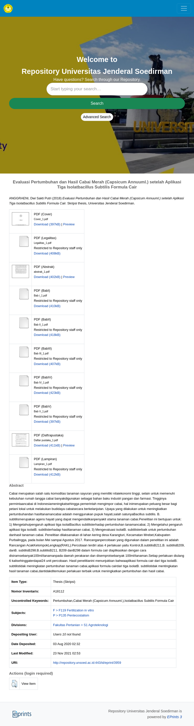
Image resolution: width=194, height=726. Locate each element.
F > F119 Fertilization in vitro (73, 610)
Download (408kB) (47, 253)
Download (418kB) (47, 335)
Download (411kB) (47, 445)
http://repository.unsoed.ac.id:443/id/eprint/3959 (87, 663)
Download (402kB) (47, 277)
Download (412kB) (47, 474)
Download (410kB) (47, 306)
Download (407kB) (47, 364)
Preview (69, 224)
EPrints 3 (174, 717)
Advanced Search (97, 117)
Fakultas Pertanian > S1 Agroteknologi (80, 625)
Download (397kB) (47, 224)
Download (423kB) (47, 393)
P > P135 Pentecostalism (71, 615)
